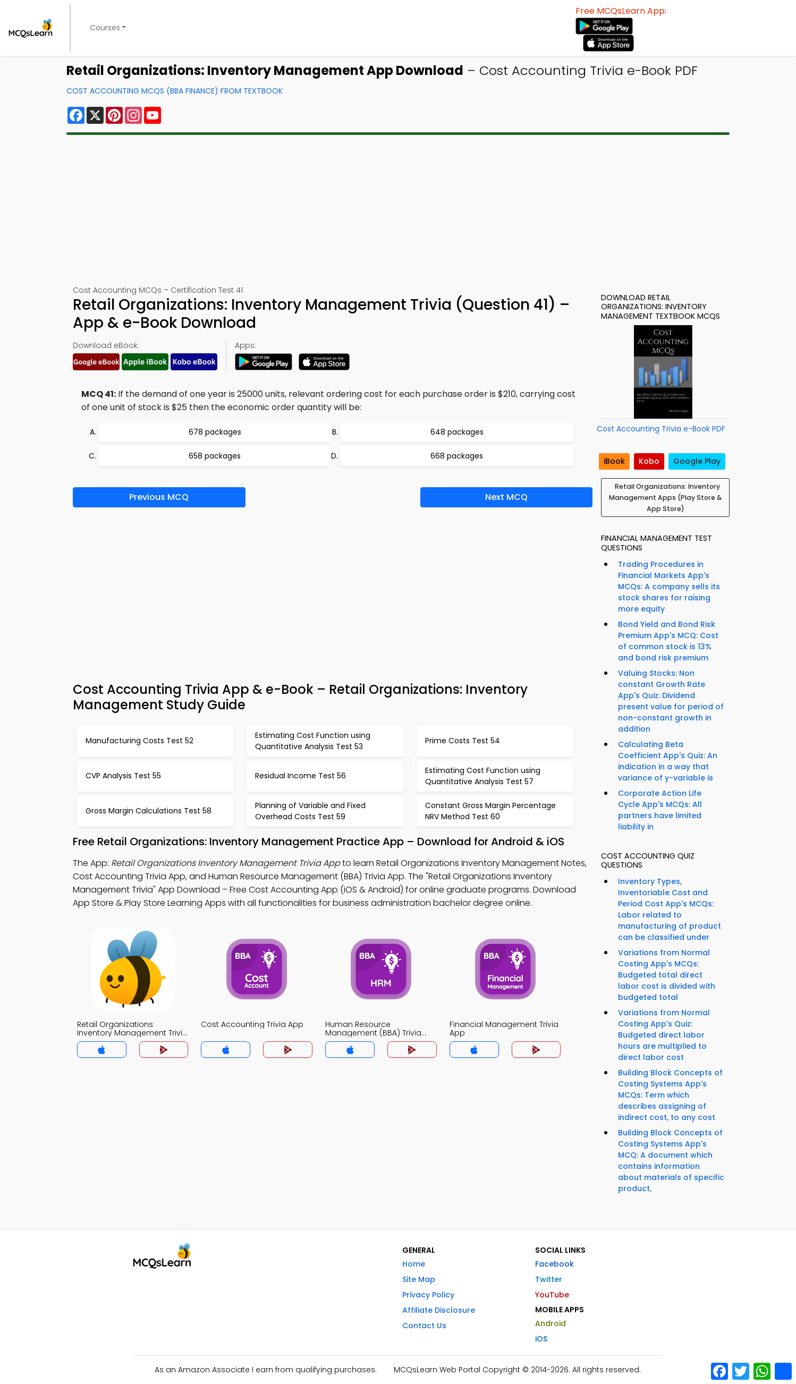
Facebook (554, 1264)
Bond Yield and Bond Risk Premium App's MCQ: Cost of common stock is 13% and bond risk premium (668, 641)
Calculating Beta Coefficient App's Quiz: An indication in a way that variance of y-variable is (667, 761)
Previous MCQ (159, 497)
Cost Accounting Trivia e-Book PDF (661, 428)
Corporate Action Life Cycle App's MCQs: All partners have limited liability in (660, 810)
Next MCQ (506, 497)
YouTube (552, 1294)
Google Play (697, 461)
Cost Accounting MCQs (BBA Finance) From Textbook (174, 91)
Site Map (418, 1279)
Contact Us (424, 1325)
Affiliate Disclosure (438, 1310)
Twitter (548, 1279)
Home (413, 1264)
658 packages (215, 456)
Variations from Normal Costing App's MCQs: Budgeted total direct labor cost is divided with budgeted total (666, 975)
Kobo (649, 461)
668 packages (456, 456)
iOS (541, 1339)
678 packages (215, 432)
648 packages (457, 432)
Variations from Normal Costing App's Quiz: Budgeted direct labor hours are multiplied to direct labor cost (664, 1035)
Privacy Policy (428, 1294)
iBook (614, 461)
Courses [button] (105, 27)
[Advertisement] (398, 209)
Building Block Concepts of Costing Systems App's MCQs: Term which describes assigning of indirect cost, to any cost (670, 1095)
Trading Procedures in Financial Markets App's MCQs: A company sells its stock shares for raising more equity (669, 586)
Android (550, 1323)
